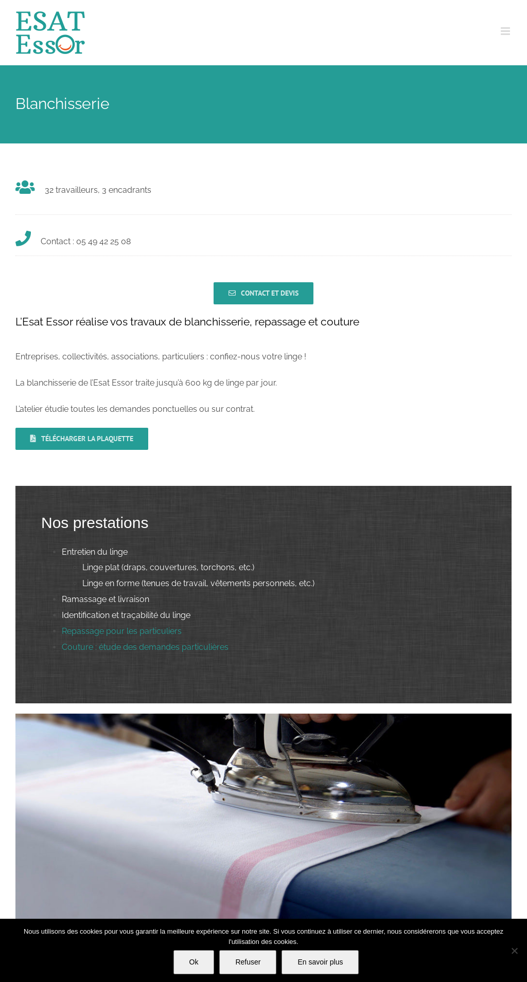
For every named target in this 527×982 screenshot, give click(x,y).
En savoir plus (320, 962)
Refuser (247, 962)
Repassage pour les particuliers (122, 631)
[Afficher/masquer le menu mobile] (506, 31)
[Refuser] (514, 950)
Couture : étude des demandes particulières (145, 647)
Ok (194, 962)
